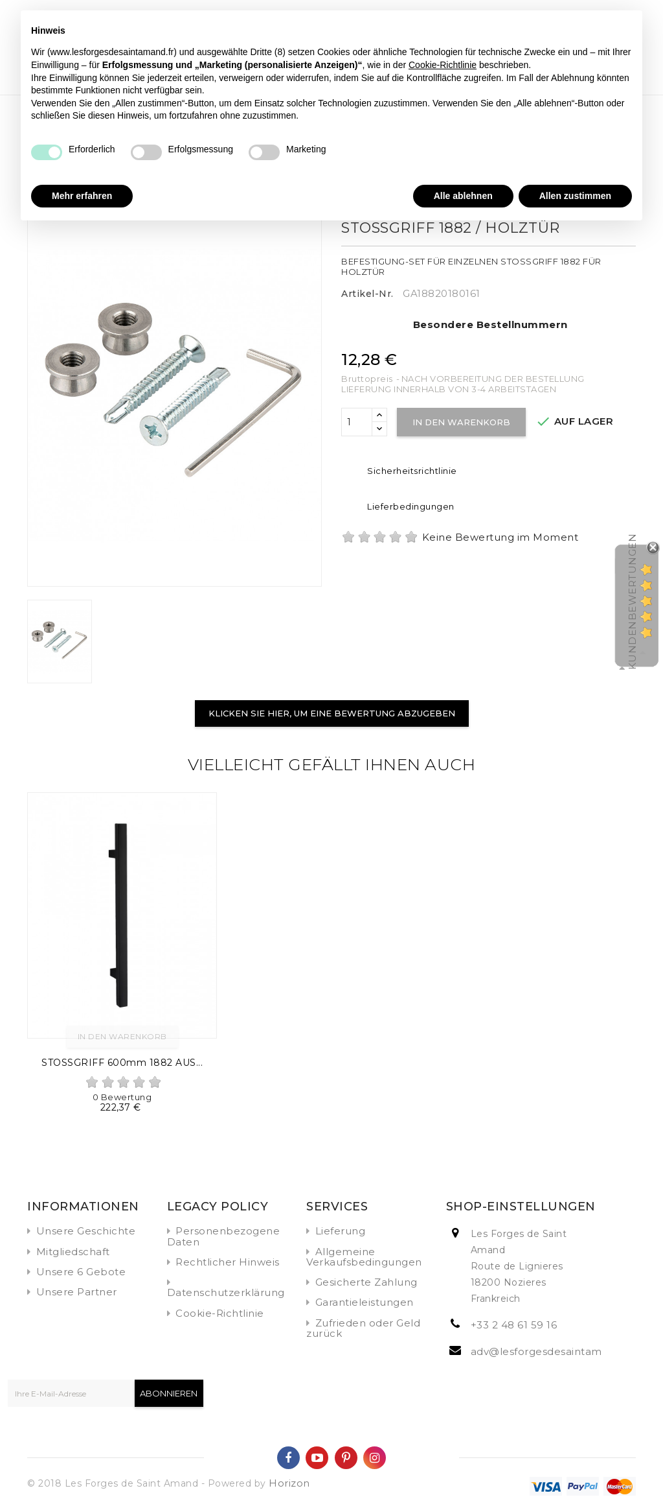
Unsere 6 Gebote (81, 1272)
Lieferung (340, 1231)
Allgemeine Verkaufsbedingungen (364, 1256)
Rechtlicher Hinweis (227, 1262)
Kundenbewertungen (632, 602)
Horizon (289, 1483)
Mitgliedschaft (73, 1251)
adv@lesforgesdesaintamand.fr (551, 1351)
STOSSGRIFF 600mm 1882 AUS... (122, 1062)
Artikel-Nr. (367, 294)
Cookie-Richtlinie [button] (443, 65)
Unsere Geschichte (86, 1231)
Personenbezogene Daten (223, 1236)
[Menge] (356, 422)
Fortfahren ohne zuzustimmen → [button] (562, 27)
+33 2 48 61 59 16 (514, 1325)
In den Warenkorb (462, 422)
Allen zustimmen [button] (575, 196)
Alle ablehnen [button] (463, 196)
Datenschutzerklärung (226, 1292)
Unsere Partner (76, 1292)
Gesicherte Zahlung (366, 1282)
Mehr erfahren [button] (82, 196)
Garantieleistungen (364, 1302)
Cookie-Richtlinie (219, 1313)
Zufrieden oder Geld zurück (363, 1328)
